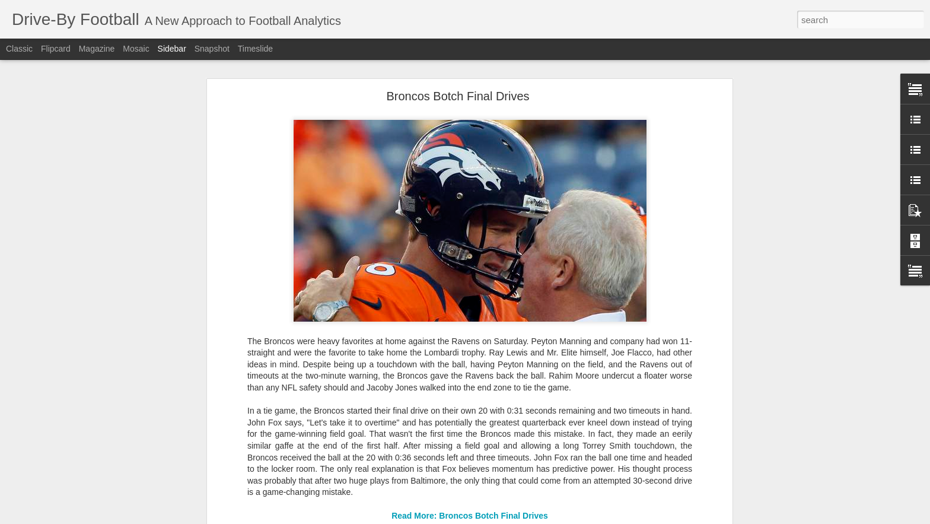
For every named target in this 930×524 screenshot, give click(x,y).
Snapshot (212, 48)
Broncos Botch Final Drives (457, 94)
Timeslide (255, 48)
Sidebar (172, 48)
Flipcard (56, 48)
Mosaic (136, 48)
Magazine (97, 48)
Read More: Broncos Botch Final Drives (469, 513)
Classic (19, 48)
